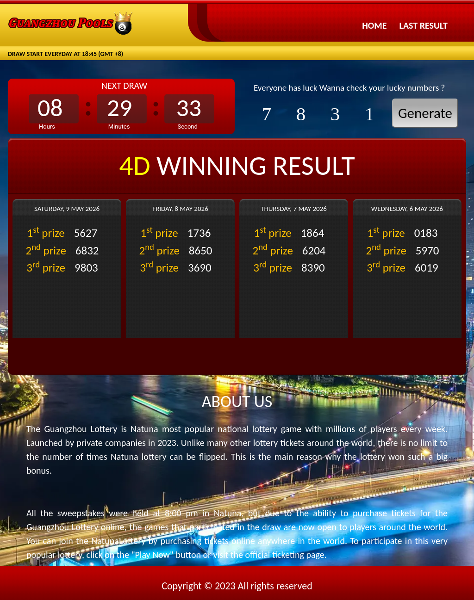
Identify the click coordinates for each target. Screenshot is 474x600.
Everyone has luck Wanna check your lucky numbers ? (349, 87)
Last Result (423, 25)
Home (374, 25)
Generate (425, 113)
